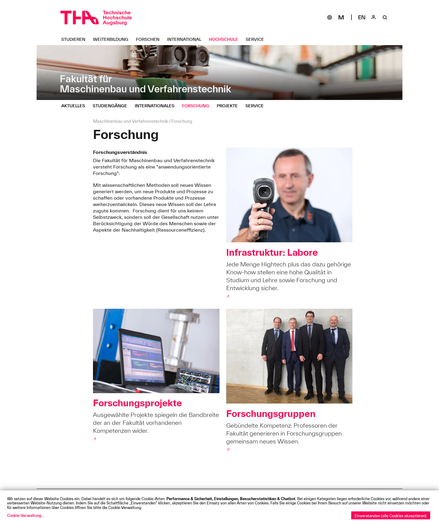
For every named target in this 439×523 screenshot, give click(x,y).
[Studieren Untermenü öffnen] (75, 39)
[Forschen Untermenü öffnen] (150, 39)
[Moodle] (341, 17)
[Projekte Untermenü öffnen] (229, 106)
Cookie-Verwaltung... (25, 515)
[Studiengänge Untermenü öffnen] (112, 106)
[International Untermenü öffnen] (186, 39)
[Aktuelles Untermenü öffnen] (75, 106)
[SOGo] (329, 17)
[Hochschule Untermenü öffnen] (225, 39)
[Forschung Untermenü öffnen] (197, 106)
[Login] (373, 17)
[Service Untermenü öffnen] (257, 39)
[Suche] (385, 17)
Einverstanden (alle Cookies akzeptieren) (391, 516)
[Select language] (362, 17)
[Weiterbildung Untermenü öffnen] (112, 39)
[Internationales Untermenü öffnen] (156, 106)
